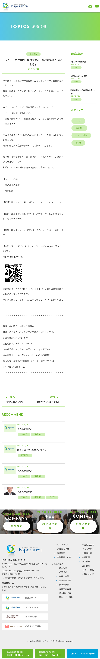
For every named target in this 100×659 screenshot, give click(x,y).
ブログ (24, 434)
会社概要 (17, 526)
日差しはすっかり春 (78, 76)
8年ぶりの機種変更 (78, 62)
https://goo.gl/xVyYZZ (13, 257)
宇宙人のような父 (15, 402)
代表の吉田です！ (25, 429)
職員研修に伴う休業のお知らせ (31, 450)
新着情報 (33, 54)
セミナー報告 (81, 135)
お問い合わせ (83, 526)
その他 (52, 497)
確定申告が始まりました (48, 402)
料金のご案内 (49, 526)
